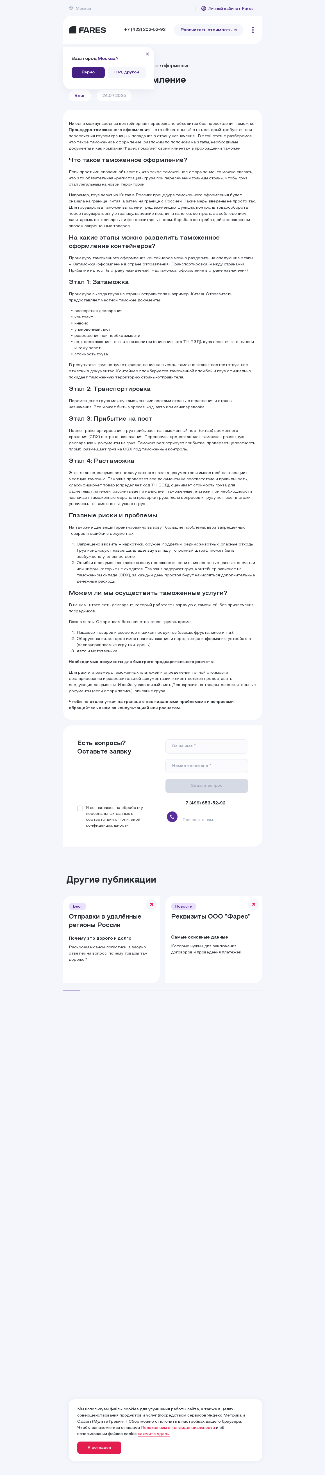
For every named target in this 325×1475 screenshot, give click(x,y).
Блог (79, 96)
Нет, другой (126, 72)
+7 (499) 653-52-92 (204, 803)
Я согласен (99, 1448)
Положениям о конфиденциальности (178, 1428)
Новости (183, 906)
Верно (88, 72)
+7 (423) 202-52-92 (144, 30)
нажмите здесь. (154, 1434)
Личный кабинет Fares (227, 8)
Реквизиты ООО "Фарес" (211, 917)
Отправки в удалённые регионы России (105, 921)
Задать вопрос (206, 786)
